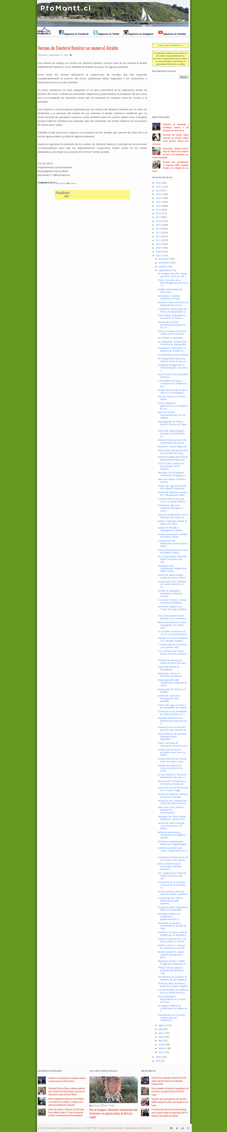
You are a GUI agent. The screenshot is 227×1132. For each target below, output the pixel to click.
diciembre (163, 258)
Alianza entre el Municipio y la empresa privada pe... (172, 782)
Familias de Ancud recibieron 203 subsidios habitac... (173, 639)
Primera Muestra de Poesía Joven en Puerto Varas (172, 760)
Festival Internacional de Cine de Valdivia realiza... (173, 551)
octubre (162, 266)
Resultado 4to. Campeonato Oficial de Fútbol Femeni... (172, 802)
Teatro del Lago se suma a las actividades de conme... (173, 706)
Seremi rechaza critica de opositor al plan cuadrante (173, 893)
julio (160, 1029)
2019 (158, 209)
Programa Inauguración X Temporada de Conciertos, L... (173, 367)
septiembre (164, 270)
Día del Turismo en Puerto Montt (171, 398)
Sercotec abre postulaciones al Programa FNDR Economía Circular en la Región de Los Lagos (170, 166)
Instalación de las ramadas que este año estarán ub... (172, 728)
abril (160, 1040)
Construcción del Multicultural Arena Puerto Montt (172, 543)
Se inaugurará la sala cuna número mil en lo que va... (172, 360)
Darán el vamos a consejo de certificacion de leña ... (172, 947)
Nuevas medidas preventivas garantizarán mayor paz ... (173, 458)
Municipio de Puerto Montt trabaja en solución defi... (172, 818)
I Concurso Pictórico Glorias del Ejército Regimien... (172, 601)
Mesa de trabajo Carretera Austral (172, 480)
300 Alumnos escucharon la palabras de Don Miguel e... (173, 978)
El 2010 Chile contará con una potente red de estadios (171, 466)
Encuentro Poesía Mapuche (172, 446)
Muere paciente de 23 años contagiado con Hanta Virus (172, 625)
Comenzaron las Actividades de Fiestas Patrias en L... (172, 713)
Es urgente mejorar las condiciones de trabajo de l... (172, 1008)
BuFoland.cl (146, 1128)
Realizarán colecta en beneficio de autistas (170, 675)
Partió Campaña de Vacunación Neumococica (172, 744)
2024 (158, 190)
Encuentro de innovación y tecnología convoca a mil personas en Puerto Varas (176, 127)
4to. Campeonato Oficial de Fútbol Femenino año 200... (172, 559)
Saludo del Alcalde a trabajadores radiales (170, 529)
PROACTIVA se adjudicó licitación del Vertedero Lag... (171, 970)
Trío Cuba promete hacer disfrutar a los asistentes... (172, 617)
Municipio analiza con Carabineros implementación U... (169, 916)
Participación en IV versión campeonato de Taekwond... (171, 1017)
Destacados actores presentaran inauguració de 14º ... (172, 324)
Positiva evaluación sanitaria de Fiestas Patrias (172, 535)
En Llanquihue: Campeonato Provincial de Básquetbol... (172, 343)
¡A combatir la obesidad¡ (170, 337)
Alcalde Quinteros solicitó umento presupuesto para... (171, 954)
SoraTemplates (117, 1128)
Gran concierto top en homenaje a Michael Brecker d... (170, 866)
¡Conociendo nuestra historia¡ (173, 354)
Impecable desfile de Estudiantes (168, 668)
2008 (158, 251)
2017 (158, 217)
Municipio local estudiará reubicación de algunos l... (172, 474)
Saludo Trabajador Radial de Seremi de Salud (172, 522)
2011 (158, 240)
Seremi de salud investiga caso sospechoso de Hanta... (171, 825)
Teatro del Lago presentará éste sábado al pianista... (172, 487)
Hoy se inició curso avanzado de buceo (173, 376)
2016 (158, 221)
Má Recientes (148, 1070)
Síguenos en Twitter (109, 34)
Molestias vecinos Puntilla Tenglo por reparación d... (172, 962)
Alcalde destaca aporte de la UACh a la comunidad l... (172, 391)
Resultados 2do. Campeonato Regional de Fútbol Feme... (172, 568)
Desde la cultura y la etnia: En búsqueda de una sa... (173, 304)
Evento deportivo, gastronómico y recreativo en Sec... (173, 406)
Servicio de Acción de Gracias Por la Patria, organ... (173, 789)
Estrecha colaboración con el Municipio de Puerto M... (173, 516)
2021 (158, 201)
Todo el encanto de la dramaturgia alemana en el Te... (173, 283)
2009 (158, 247)
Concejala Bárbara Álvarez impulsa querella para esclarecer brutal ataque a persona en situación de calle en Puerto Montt (66, 1091)
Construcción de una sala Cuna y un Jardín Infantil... (172, 500)
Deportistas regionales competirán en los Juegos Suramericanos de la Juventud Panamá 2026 (168, 1080)
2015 (158, 224)
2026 (158, 182)
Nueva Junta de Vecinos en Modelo (172, 690)
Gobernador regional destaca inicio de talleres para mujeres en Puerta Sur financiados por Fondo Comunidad (170, 153)
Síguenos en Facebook (76, 34)
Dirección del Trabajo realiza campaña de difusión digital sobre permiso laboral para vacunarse (170, 139)
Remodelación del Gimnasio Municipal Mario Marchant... (172, 736)
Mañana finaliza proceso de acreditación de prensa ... (172, 441)
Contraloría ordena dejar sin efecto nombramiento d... (172, 310)
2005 (158, 1060)
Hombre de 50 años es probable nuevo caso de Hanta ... (171, 752)
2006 (158, 1056)
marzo (161, 1044)
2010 (158, 244)
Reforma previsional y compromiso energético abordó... (171, 835)
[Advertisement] (168, 95)
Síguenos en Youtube (174, 34)
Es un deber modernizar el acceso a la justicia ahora (172, 633)
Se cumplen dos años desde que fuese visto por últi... (172, 275)
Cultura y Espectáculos (103, 1070)
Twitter (71, 183)
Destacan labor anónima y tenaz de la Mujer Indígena (173, 985)
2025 (158, 186)
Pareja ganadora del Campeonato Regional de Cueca (172, 682)
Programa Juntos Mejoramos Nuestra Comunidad (173, 909)
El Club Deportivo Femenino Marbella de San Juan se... (172, 776)
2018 (158, 213)
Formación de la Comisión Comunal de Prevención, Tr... (172, 885)
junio (161, 1032)
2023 (158, 194)
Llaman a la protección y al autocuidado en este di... (172, 940)
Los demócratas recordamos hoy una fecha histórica (173, 991)
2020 (158, 205)
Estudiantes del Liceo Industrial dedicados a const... (170, 508)
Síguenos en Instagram (141, 34)
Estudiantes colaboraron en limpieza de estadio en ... (172, 349)
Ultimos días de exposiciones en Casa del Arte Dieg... (173, 452)
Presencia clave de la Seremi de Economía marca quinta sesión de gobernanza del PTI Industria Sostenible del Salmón (169, 1112)
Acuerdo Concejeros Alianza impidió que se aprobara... (172, 933)
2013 (158, 232)
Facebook (61, 183)
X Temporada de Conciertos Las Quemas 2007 (172, 646)
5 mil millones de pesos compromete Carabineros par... (172, 383)
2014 (158, 228)
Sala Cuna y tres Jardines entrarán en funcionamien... (170, 810)
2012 (158, 236)
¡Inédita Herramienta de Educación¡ (170, 291)
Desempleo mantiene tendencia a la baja (169, 297)
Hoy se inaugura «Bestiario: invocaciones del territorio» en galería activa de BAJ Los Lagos (113, 1113)
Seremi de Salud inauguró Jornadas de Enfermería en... (171, 433)
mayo (161, 1036)
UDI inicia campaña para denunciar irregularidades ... (173, 843)
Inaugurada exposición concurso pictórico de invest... (170, 768)
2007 (158, 255)
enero (161, 1052)
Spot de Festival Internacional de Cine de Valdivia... (171, 415)
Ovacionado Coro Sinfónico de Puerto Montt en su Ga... (172, 584)
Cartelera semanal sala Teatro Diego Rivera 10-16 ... (173, 850)
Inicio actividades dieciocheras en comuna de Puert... (172, 999)
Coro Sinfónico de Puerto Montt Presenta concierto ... (172, 654)
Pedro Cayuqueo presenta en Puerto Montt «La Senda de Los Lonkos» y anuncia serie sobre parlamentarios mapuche (66, 1101)
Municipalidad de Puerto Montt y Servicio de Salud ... (172, 424)
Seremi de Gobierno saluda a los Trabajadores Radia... (173, 493)
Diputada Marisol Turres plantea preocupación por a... (172, 720)
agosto (162, 1025)
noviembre (164, 262)
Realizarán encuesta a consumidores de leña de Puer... (172, 926)
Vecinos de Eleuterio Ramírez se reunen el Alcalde (78, 48)
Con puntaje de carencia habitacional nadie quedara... (170, 900)
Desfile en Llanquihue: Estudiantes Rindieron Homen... (170, 593)
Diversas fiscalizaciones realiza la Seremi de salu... (172, 661)
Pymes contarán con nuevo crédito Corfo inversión (172, 332)
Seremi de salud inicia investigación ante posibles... (169, 698)
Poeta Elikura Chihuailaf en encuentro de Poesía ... (172, 317)
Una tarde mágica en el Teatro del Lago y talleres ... (172, 609)
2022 (158, 198)
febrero (162, 1048)
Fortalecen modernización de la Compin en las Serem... (173, 858)
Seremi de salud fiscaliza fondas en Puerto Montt (172, 576)
